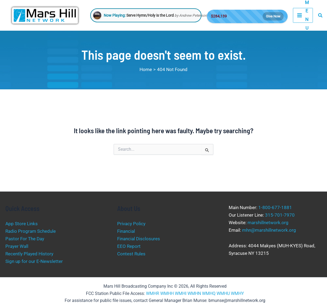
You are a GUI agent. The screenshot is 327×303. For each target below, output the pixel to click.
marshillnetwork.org (268, 222)
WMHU (223, 293)
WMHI (180, 293)
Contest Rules (131, 253)
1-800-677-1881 (275, 207)
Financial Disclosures (138, 238)
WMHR (152, 293)
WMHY (237, 293)
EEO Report (129, 246)
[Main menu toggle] (303, 15)
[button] (320, 15)
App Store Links (21, 223)
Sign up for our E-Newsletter (34, 261)
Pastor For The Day (24, 238)
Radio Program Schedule (30, 231)
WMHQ (208, 293)
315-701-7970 (280, 215)
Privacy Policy (131, 223)
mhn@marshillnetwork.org (269, 230)
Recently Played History (29, 253)
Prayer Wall (16, 246)
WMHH (167, 293)
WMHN (194, 293)
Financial (126, 231)
